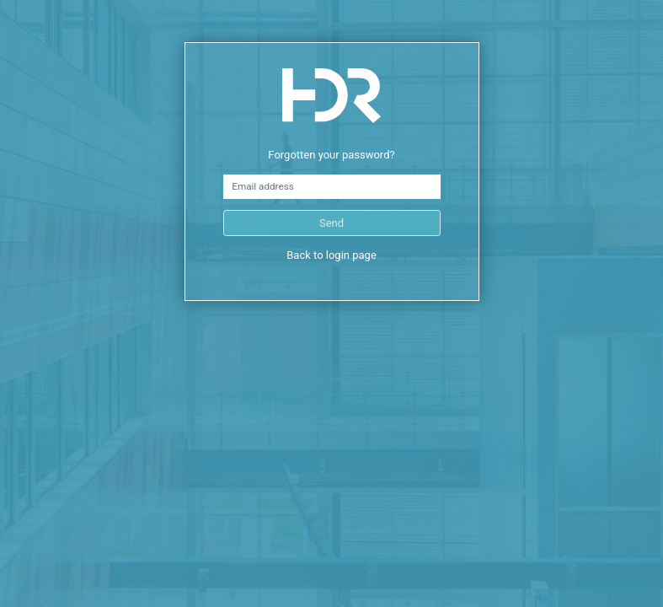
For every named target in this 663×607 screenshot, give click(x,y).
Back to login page (331, 255)
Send (331, 223)
